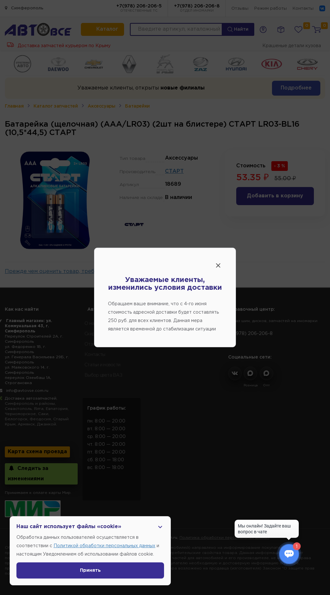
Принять (90, 570)
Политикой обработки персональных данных (104, 546)
